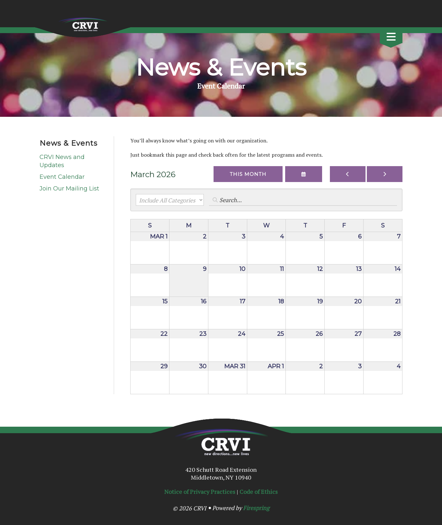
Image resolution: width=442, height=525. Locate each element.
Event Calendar (62, 176)
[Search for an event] (303, 200)
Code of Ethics (258, 491)
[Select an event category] (170, 200)
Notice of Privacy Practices (199, 491)
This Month (248, 174)
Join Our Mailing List (69, 188)
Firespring (256, 508)
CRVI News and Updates (62, 161)
